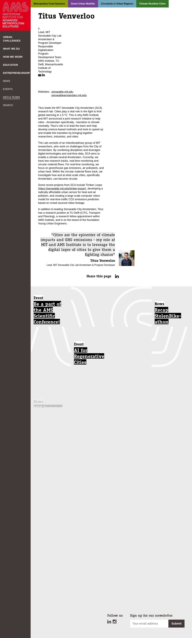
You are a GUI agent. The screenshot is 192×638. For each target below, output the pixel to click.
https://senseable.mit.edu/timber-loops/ (62, 188)
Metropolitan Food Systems (49, 3)
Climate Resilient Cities (152, 3)
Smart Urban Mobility (83, 3)
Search (8, 105)
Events (8, 89)
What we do (11, 48)
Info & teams (11, 97)
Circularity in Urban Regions (117, 3)
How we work (13, 56)
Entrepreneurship (16, 73)
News (6, 81)
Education (10, 65)
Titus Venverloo (102, 261)
